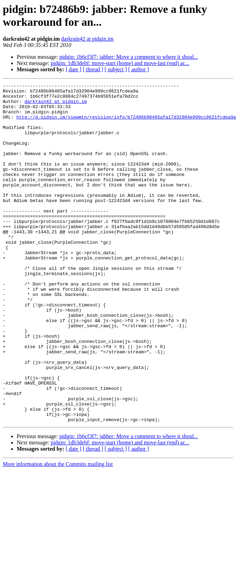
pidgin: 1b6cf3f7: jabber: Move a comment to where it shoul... (128, 57)
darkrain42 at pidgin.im (87, 39)
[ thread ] (93, 69)
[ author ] (138, 69)
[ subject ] (116, 69)
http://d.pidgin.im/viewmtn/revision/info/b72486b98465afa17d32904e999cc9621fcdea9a (126, 124)
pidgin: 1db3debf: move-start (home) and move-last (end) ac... (120, 63)
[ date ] (73, 69)
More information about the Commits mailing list (58, 532)
